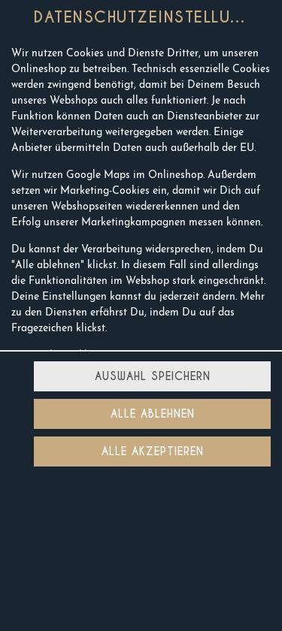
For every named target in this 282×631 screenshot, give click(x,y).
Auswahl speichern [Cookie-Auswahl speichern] (153, 376)
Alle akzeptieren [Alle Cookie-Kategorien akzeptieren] (153, 451)
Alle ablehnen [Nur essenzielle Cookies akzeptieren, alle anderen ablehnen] (153, 414)
